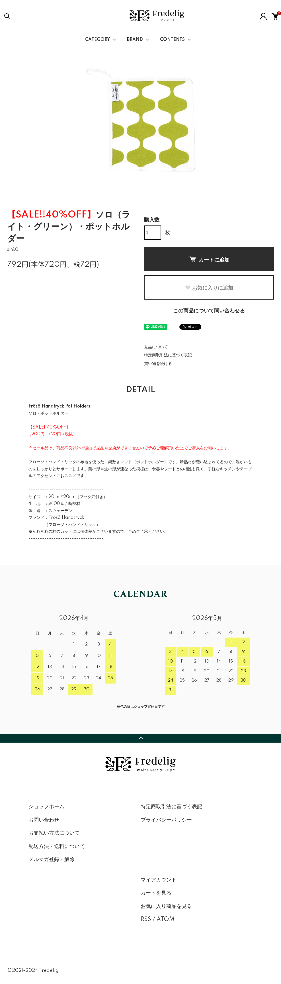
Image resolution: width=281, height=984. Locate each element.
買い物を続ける (158, 364)
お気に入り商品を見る (166, 906)
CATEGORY (97, 39)
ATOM (166, 919)
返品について (156, 347)
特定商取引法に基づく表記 (168, 355)
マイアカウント (159, 880)
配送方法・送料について (56, 846)
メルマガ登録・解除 (51, 859)
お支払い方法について (54, 833)
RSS (146, 919)
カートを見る (156, 893)
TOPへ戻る (140, 738)
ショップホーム (46, 807)
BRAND (135, 39)
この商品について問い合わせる (209, 311)
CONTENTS (172, 39)
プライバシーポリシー (166, 820)
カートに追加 (208, 259)
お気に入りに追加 (209, 288)
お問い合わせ (43, 820)
